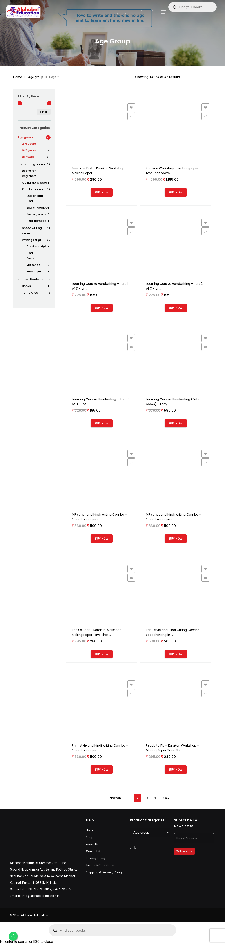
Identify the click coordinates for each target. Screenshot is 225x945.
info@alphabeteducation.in (41, 896)
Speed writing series (32, 230)
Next (165, 797)
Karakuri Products (30, 279)
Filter (43, 112)
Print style (33, 271)
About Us (92, 844)
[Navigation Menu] (163, 12)
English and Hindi (34, 198)
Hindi (34, 255)
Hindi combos (36, 221)
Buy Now (101, 192)
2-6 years (29, 144)
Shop (89, 837)
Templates (30, 292)
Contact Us (94, 851)
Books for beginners (29, 173)
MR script (33, 265)
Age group (35, 77)
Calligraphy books (35, 182)
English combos (37, 208)
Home (17, 77)
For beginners (36, 214)
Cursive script (36, 246)
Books (26, 286)
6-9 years (29, 150)
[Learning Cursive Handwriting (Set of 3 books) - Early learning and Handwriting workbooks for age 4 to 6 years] (175, 356)
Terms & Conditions (100, 865)
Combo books (32, 189)
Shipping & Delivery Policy (104, 872)
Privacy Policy (95, 858)
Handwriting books (31, 164)
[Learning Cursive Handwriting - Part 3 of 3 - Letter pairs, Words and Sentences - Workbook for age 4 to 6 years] (101, 356)
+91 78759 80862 (39, 889)
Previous (115, 797)
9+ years (28, 157)
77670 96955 (62, 889)
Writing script (31, 240)
